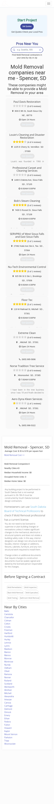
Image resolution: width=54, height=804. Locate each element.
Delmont (8, 709)
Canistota (8, 614)
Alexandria (9, 696)
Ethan (7, 718)
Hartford (8, 633)
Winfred (8, 690)
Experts (19, 771)
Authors (37, 774)
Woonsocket (10, 743)
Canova (7, 702)
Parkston (8, 737)
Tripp (6, 740)
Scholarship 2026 (41, 768)
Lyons (7, 645)
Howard (8, 728)
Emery (7, 715)
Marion (7, 652)
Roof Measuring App (24, 774)
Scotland (8, 683)
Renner (7, 677)
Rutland (7, 680)
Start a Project (9, 777)
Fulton (7, 724)
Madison (8, 649)
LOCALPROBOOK (18, 3)
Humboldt (8, 636)
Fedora (7, 721)
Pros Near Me (9, 774)
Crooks (7, 626)
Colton (7, 623)
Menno (7, 655)
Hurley (7, 639)
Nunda (7, 664)
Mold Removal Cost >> (14, 455)
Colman (7, 620)
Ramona (8, 674)
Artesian (8, 699)
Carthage (8, 705)
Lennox (7, 642)
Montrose (8, 661)
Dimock (7, 712)
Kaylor (7, 731)
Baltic (6, 611)
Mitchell (7, 693)
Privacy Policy (39, 771)
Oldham (8, 668)
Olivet (7, 671)
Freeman (8, 630)
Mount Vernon (10, 734)
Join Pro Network (23, 768)
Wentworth (9, 687)
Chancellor (9, 617)
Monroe (8, 658)
